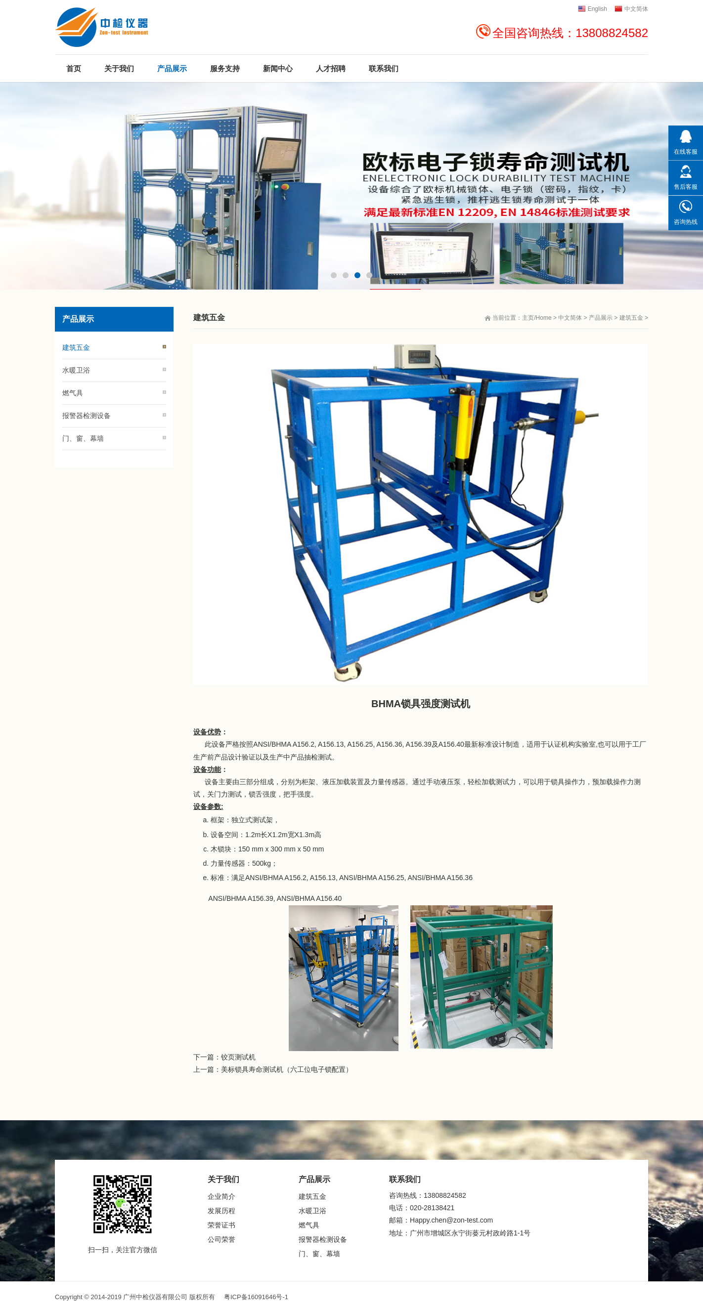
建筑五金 (631, 317)
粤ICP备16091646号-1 (256, 1297)
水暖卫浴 (76, 370)
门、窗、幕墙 (83, 438)
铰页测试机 (238, 1057)
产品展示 (601, 317)
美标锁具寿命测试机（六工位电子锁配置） (286, 1069)
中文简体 (570, 317)
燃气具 (72, 393)
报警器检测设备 (86, 416)
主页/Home (536, 317)
